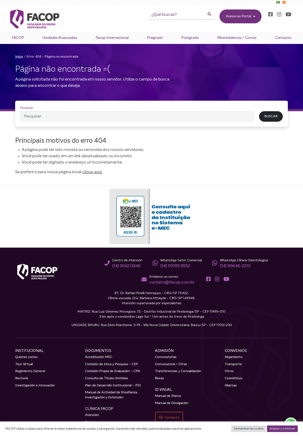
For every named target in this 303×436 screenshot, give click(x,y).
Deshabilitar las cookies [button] (248, 428)
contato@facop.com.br (171, 282)
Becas (159, 378)
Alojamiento (234, 357)
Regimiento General (30, 371)
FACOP (18, 38)
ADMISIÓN (164, 351)
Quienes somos (26, 357)
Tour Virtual (24, 364)
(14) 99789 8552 (175, 266)
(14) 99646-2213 (235, 266)
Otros (229, 371)
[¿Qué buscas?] (176, 14)
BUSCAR (271, 116)
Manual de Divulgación (171, 403)
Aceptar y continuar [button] (282, 428)
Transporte (233, 364)
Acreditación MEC (98, 357)
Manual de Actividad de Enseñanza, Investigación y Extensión (111, 395)
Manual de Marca (168, 396)
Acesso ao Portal (240, 16)
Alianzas (231, 385)
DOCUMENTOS (98, 351)
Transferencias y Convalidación (178, 371)
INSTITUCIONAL (29, 351)
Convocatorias (166, 357)
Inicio (19, 57)
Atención (92, 415)
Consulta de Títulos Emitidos (106, 378)
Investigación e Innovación (35, 385)
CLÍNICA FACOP (99, 409)
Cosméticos (233, 378)
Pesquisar (26, 108)
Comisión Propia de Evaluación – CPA (112, 371)
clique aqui (92, 172)
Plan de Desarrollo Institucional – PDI (113, 385)
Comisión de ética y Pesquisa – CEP (111, 364)
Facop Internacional (112, 38)
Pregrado (155, 38)
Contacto (283, 38)
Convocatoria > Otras (171, 364)
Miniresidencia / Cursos (236, 38)
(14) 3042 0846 (126, 266)
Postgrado (190, 38)
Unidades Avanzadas (59, 38)
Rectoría (21, 378)
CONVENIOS (236, 351)
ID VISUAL (163, 390)
